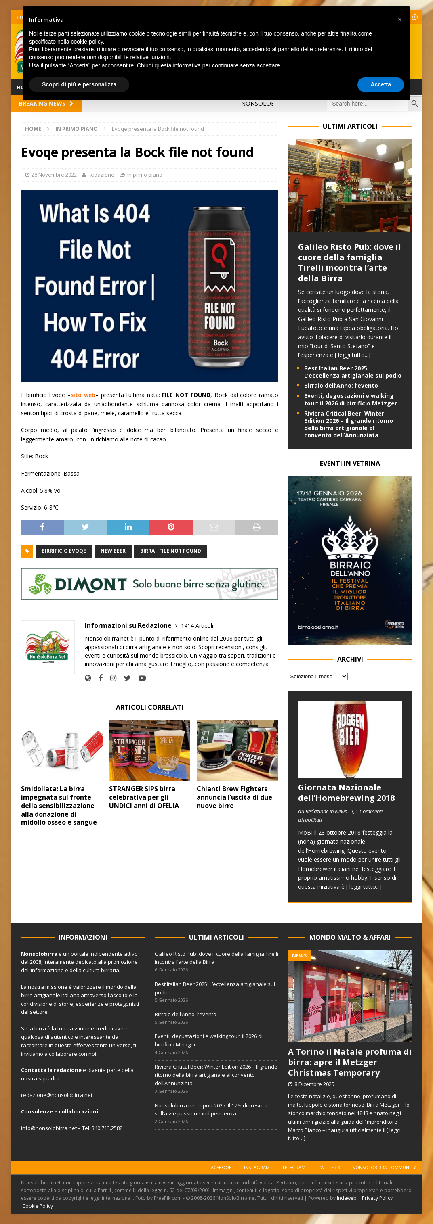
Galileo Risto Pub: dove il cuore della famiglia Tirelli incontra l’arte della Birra (349, 262)
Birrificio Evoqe (64, 550)
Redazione (101, 174)
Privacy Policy (377, 1198)
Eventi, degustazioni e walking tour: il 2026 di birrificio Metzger (350, 399)
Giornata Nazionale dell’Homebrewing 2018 (346, 792)
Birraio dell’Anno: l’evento (341, 385)
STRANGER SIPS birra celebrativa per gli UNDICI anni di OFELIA (144, 797)
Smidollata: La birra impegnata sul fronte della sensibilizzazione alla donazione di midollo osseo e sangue (59, 805)
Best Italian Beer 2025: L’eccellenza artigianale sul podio (352, 371)
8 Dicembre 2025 (314, 1084)
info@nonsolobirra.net (49, 1128)
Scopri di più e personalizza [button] (79, 84)
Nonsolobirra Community (384, 1167)
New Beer (113, 550)
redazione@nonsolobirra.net (56, 1095)
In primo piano (144, 174)
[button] (399, 19)
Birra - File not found (170, 550)
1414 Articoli (197, 625)
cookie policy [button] (87, 41)
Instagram (257, 1167)
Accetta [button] (380, 84)
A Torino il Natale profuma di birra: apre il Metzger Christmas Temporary (350, 1062)
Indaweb (347, 1198)
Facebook (220, 1167)
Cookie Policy (37, 1206)
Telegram (293, 1167)
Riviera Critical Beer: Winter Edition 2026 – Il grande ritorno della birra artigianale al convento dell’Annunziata (348, 424)
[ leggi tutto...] (352, 355)
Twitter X (328, 1167)
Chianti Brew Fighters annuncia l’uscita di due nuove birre (234, 797)
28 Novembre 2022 (54, 174)
